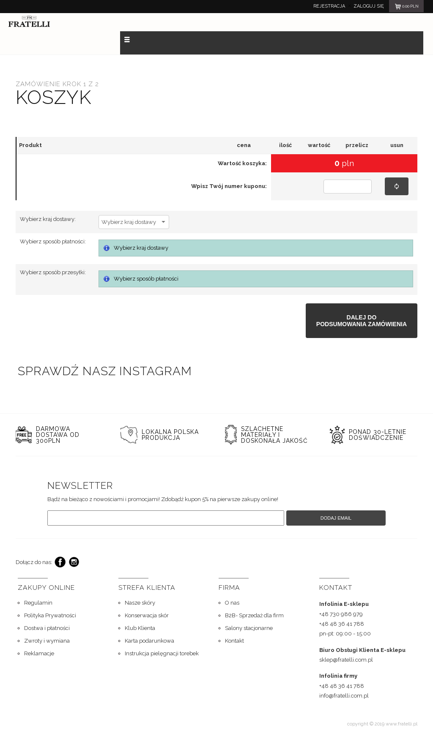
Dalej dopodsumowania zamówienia (361, 320)
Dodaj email (336, 518)
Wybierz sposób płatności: (53, 241)
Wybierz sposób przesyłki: (53, 272)
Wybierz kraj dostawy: (48, 219)
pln (406, 7)
